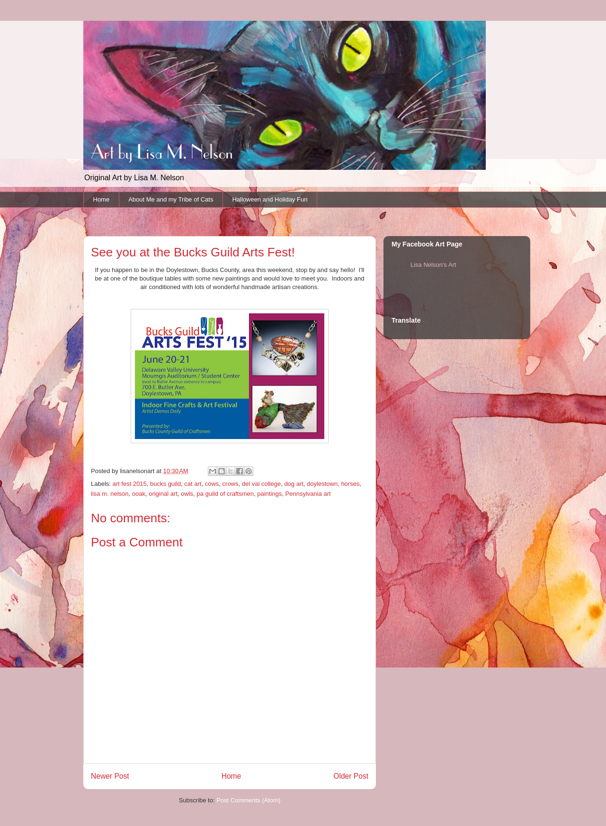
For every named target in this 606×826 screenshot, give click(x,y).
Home (101, 199)
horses (350, 483)
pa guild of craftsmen (225, 493)
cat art (192, 483)
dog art (293, 483)
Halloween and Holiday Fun (269, 199)
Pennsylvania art (308, 493)
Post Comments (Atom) (248, 800)
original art (163, 493)
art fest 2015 (130, 483)
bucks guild (165, 483)
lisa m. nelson (109, 493)
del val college (261, 483)
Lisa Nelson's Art (433, 264)
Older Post (350, 776)
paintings (269, 493)
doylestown (322, 483)
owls (187, 493)
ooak (138, 493)
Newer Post (110, 776)
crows (231, 483)
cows (212, 483)
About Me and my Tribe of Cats (170, 199)
